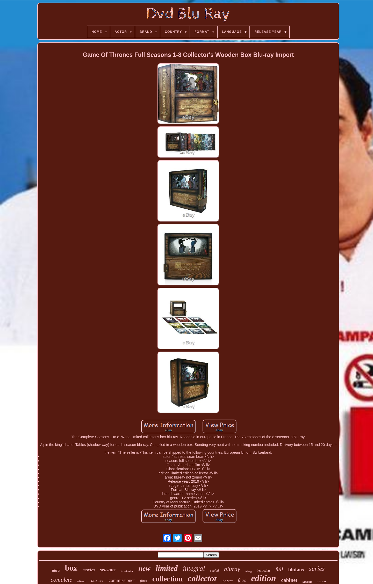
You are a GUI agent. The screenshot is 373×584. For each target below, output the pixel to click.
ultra (56, 570)
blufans (296, 569)
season (321, 581)
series (317, 568)
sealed (214, 570)
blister (81, 581)
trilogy (248, 571)
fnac (242, 580)
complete (61, 580)
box (71, 567)
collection (167, 579)
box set (97, 580)
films (143, 581)
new (144, 568)
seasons (108, 569)
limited (167, 568)
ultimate (307, 581)
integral (194, 568)
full (279, 569)
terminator (127, 571)
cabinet (289, 580)
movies (89, 569)
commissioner (122, 580)
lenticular (263, 570)
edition (263, 578)
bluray (232, 569)
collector (202, 578)
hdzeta (228, 581)
